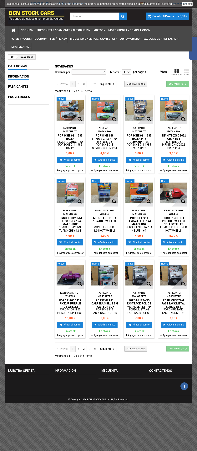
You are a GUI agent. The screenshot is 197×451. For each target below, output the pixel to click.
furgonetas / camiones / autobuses (63, 30)
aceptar (187, 3)
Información (20, 47)
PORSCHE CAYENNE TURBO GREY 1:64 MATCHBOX (70, 221)
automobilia (129, 38)
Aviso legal (20, 178)
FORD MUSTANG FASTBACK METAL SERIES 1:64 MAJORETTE (173, 305)
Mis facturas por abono (115, 389)
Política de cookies (66, 379)
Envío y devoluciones (67, 399)
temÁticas (57, 38)
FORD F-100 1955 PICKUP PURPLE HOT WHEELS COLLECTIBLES (70, 305)
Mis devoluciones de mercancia (120, 384)
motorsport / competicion (128, 30)
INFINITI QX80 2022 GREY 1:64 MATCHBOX (173, 138)
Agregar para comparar (71, 170)
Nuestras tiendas (23, 200)
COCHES (17, 72)
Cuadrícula (176, 72)
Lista (186, 72)
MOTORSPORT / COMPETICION (22, 101)
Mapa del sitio (16, 394)
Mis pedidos (108, 379)
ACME (17, 224)
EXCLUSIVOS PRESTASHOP (21, 160)
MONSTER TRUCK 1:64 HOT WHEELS (104, 220)
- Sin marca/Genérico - (27, 217)
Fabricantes (18, 210)
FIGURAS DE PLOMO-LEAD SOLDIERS (25, 151)
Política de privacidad (67, 404)
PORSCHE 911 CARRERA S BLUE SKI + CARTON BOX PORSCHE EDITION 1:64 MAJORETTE (104, 306)
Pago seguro (21, 193)
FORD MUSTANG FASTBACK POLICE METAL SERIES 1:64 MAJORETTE (139, 305)
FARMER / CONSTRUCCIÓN (22, 111)
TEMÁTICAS (20, 125)
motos (98, 30)
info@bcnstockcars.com (173, 413)
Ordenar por (62, 72)
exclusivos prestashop (161, 38)
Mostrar (115, 72)
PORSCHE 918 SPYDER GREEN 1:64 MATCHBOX (104, 138)
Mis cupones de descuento (117, 404)
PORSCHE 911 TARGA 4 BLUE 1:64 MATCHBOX (139, 221)
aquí (171, 3)
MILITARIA (18, 119)
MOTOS (17, 92)
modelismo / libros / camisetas (92, 38)
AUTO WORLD (22, 238)
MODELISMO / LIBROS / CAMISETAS (26, 134)
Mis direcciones (110, 394)
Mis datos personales (114, 399)
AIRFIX (17, 231)
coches (26, 30)
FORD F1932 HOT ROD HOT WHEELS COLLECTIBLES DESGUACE (173, 223)
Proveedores (19, 264)
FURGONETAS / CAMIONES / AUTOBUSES (21, 82)
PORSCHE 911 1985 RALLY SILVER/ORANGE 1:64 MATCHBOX (70, 140)
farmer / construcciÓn (28, 38)
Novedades (15, 379)
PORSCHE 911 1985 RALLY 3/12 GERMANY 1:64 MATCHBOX (139, 140)
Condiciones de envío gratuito (73, 409)
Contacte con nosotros (22, 389)
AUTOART (19, 245)
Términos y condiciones (27, 186)
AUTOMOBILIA (21, 142)
